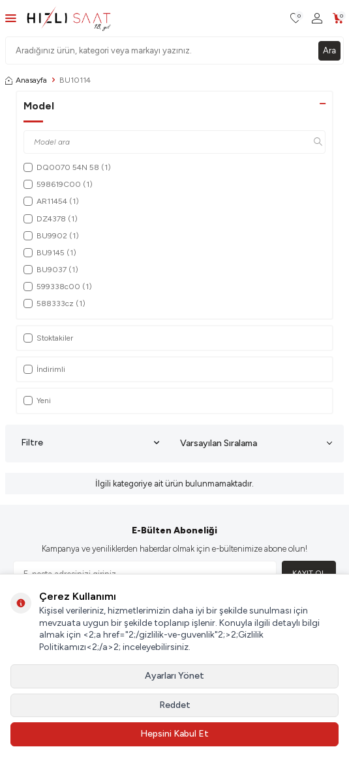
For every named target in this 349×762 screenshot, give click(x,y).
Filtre (90, 443)
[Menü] (10, 17)
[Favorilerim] (295, 18)
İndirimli (44, 369)
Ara (329, 50)
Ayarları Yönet (174, 675)
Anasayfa (26, 80)
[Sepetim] (338, 18)
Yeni (37, 400)
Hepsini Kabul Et (174, 733)
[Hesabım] (317, 18)
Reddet (174, 705)
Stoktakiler (48, 338)
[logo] (69, 18)
